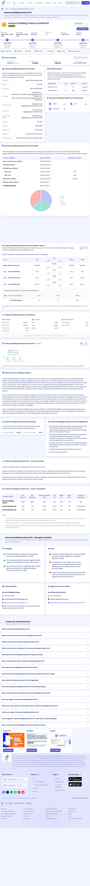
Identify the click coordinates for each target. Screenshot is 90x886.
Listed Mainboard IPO (7, 849)
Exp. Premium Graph (80, 57)
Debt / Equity (66, 320)
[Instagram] (19, 825)
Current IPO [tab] (9, 836)
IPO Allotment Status (52, 847)
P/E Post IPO (5, 328)
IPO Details (18, 51)
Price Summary (6, 51)
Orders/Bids (38, 3)
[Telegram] (11, 825)
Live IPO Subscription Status (54, 844)
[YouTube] (23, 825)
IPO (15, 3)
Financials (50, 51)
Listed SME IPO (28, 847)
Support (60, 3)
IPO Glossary (72, 842)
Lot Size (28, 51)
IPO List (48, 849)
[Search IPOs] (74, 2)
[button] (81, 245)
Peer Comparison (74, 51)
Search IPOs (72, 844)
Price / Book (65, 323)
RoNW (34, 325)
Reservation (39, 51)
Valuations (61, 51)
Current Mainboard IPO (7, 844)
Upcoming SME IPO (29, 844)
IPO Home (4, 842)
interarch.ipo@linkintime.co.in (59, 632)
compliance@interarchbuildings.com (16, 632)
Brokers (30, 3)
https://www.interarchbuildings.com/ (16, 636)
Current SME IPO (28, 842)
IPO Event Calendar (51, 842)
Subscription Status (51, 851)
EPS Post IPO (6, 323)
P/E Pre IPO (5, 325)
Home (9, 3)
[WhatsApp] (15, 825)
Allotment (48, 3)
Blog (54, 3)
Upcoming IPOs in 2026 (75, 851)
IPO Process (27, 851)
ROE (33, 320)
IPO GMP (26, 849)
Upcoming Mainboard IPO (8, 847)
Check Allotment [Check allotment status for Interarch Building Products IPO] (82, 28)
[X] (7, 825)
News (70, 847)
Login (85, 3)
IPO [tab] (2, 836)
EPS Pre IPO (5, 320)
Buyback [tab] (28, 836)
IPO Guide (4, 851)
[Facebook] (3, 825)
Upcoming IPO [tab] (19, 836)
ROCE (33, 323)
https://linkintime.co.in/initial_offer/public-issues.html (67, 636)
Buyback (22, 3)
